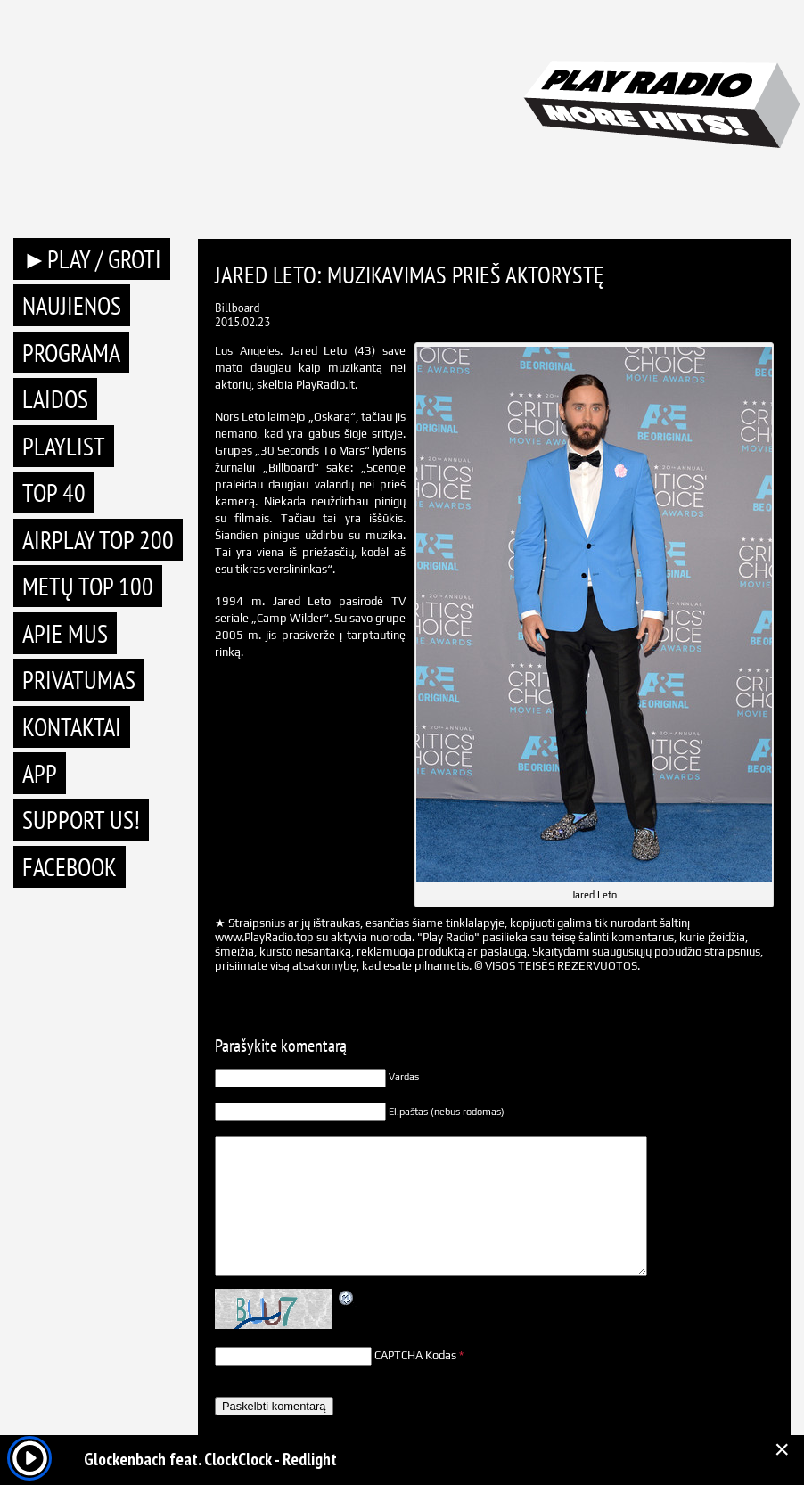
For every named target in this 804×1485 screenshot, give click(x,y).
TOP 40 (54, 492)
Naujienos (71, 305)
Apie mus (65, 633)
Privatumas (78, 679)
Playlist (63, 446)
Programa (71, 352)
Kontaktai (71, 726)
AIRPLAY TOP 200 (98, 539)
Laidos (55, 398)
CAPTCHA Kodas (415, 1355)
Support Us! (81, 819)
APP (39, 773)
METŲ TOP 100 (87, 586)
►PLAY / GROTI (91, 258)
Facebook (69, 866)
